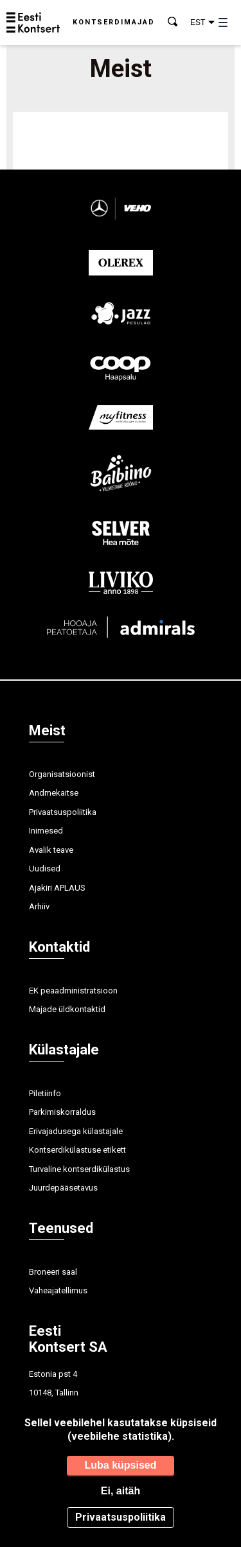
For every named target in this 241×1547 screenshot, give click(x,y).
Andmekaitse (53, 793)
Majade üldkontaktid (67, 1009)
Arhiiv (39, 906)
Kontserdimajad (114, 22)
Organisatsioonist (62, 774)
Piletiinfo (45, 1093)
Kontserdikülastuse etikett (77, 1150)
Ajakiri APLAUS (57, 888)
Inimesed (46, 830)
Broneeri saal (53, 1272)
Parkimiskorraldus (62, 1112)
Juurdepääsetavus (63, 1188)
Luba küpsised (120, 1465)
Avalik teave (51, 850)
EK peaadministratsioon (73, 990)
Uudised (44, 868)
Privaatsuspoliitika (62, 812)
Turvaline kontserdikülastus (79, 1169)
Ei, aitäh (120, 1490)
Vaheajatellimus (58, 1290)
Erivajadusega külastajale (76, 1131)
